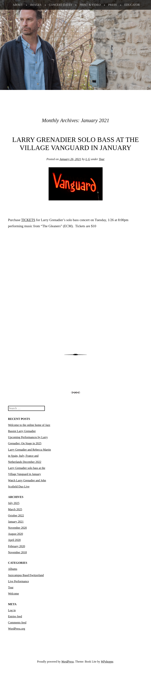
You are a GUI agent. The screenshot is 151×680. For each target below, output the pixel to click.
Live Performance (18, 581)
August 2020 (15, 533)
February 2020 (16, 546)
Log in (12, 610)
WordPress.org (16, 628)
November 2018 (17, 552)
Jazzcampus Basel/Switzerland (26, 575)
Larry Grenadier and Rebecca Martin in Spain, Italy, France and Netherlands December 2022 (29, 455)
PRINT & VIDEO (90, 4)
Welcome (13, 593)
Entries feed (15, 616)
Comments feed (17, 622)
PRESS (112, 4)
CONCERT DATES (60, 4)
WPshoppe (107, 661)
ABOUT (18, 4)
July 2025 (13, 503)
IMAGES (35, 4)
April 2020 (14, 539)
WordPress (67, 661)
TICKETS (28, 220)
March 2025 (15, 509)
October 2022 (16, 515)
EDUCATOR (132, 4)
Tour (102, 159)
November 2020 (17, 527)
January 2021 (16, 521)
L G (87, 159)
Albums (12, 568)
